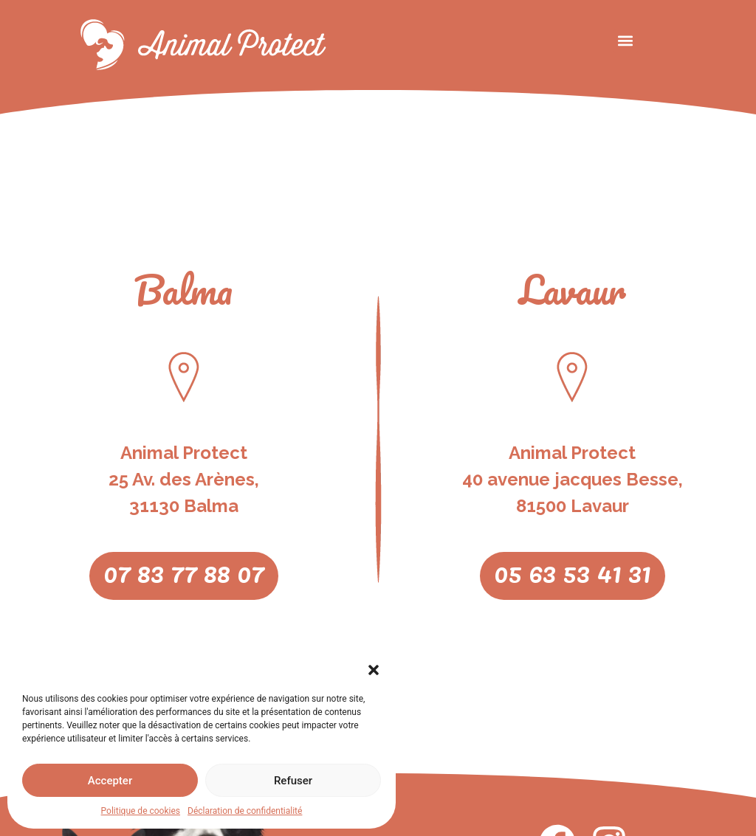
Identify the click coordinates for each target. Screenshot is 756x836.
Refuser (293, 780)
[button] (373, 670)
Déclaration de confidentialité (245, 811)
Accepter (110, 780)
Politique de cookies (140, 811)
